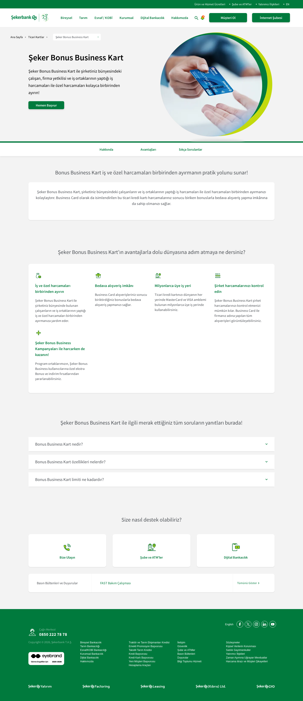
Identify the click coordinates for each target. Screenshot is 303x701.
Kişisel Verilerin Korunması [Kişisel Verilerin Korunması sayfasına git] (241, 646)
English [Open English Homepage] (229, 624)
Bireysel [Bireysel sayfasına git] (66, 18)
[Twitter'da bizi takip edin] (247, 623)
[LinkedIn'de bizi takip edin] (263, 623)
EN (287, 4)
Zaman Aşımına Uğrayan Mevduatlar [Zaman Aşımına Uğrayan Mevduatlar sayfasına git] (246, 657)
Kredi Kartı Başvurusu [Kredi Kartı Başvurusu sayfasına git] (141, 657)
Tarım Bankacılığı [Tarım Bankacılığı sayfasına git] (90, 646)
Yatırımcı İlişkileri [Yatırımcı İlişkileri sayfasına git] (235, 653)
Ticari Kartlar (36, 37)
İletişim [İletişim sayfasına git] (181, 642)
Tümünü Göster (247, 583)
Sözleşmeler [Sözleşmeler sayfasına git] (233, 642)
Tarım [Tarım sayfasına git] (83, 18)
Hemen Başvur (46, 105)
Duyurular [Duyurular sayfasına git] (182, 657)
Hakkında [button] (106, 149)
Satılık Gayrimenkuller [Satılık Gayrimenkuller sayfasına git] (238, 650)
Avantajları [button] (148, 149)
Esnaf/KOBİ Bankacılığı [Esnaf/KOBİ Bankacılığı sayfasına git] (93, 650)
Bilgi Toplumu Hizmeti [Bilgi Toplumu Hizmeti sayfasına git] (189, 661)
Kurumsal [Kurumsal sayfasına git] (126, 18)
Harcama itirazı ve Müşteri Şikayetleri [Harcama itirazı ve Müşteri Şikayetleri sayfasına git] (247, 661)
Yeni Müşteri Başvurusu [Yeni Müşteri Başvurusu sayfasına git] (142, 661)
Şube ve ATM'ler (242, 4)
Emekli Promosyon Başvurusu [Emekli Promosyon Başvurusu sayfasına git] (145, 646)
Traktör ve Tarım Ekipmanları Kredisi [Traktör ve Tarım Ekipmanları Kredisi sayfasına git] (149, 642)
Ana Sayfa (17, 37)
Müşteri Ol (228, 18)
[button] (151, 444)
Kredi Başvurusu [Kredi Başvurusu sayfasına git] (138, 653)
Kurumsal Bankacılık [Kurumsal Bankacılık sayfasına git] (91, 653)
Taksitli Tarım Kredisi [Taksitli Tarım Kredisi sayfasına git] (140, 650)
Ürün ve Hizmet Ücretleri (206, 4)
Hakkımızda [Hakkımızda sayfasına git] (179, 18)
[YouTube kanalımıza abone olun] (272, 623)
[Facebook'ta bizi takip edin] (239, 623)
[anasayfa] (30, 18)
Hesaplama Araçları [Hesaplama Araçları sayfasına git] (140, 665)
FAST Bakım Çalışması (115, 583)
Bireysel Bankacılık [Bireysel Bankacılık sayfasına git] (90, 642)
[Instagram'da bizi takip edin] (255, 623)
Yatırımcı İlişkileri (268, 4)
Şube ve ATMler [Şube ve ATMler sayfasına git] (186, 650)
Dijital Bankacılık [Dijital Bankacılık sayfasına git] (152, 18)
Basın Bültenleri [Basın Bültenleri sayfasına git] (186, 653)
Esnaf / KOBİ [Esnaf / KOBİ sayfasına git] (103, 18)
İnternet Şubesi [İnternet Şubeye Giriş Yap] (271, 18)
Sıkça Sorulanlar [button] (190, 149)
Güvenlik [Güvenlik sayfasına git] (182, 646)
